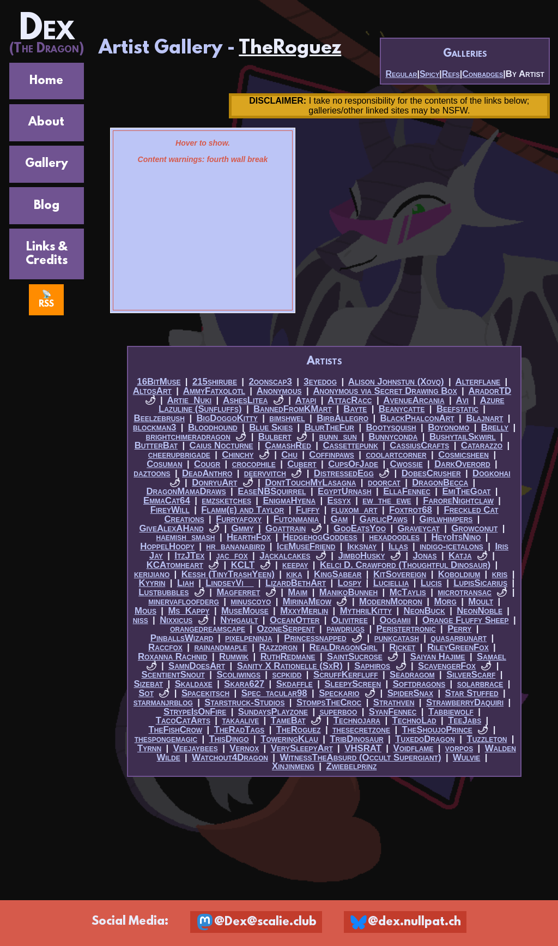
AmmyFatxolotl (214, 391)
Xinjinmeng (293, 766)
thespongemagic (166, 739)
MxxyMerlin (304, 611)
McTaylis (408, 592)
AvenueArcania (413, 400)
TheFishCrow (176, 730)
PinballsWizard (182, 638)
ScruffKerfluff (345, 674)
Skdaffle (294, 684)
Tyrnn (149, 748)
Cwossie (406, 464)
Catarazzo (481, 445)
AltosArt (152, 391)
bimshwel (287, 418)
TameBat (288, 720)
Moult (480, 601)
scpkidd (286, 674)
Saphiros (372, 666)
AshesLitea (245, 400)
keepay (295, 565)
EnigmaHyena (289, 500)
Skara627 (244, 684)
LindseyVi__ (229, 583)
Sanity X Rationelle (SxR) (290, 666)
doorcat (384, 482)
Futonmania (296, 519)
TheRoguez (290, 48)
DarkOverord (462, 464)
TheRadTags (239, 730)
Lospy (350, 583)
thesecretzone (361, 730)
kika (294, 574)
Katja (460, 555)
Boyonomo (448, 427)
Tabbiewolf (451, 711)
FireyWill (170, 510)
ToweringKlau (289, 739)
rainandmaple (220, 647)
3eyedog (320, 381)
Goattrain (285, 528)
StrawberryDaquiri (465, 702)
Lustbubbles (163, 592)
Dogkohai (491, 473)
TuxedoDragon (425, 739)
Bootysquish (391, 427)
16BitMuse (158, 381)
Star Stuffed (472, 693)
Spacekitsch (205, 693)
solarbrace (480, 684)
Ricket (402, 647)
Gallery (46, 164)
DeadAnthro (207, 473)
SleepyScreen (352, 684)
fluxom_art (354, 510)
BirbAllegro (342, 418)
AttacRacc (349, 400)
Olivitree (349, 620)
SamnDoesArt (196, 666)
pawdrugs (345, 629)
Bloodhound (213, 427)
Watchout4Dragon (230, 757)
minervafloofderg (183, 601)
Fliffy (308, 510)
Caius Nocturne (221, 445)
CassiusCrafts (419, 445)
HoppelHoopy (167, 546)
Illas (398, 546)
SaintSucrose (355, 656)
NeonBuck (424, 611)
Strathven (394, 702)
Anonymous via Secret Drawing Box (385, 391)
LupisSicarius (480, 583)
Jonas (424, 555)
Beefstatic (457, 409)
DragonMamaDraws (186, 491)
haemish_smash (185, 537)
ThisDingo (229, 739)
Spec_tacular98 (274, 693)
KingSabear (337, 574)
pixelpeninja (248, 638)
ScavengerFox (447, 666)
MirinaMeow (307, 601)
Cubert (301, 464)
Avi (462, 400)
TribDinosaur (356, 739)
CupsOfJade (353, 464)
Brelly (494, 427)
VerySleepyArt (302, 748)
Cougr (207, 464)
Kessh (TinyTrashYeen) (228, 574)
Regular (401, 74)
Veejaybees (195, 748)
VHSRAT (362, 748)
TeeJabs (464, 720)
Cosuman (164, 464)
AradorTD (490, 391)
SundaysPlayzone (273, 711)
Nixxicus (176, 620)
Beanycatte (402, 409)
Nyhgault (239, 620)
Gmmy (242, 528)
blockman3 (154, 427)
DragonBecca (440, 482)
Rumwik (233, 656)
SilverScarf (470, 674)
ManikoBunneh (348, 592)
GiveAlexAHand (171, 528)
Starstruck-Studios (244, 702)
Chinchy (237, 455)
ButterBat (156, 445)
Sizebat (148, 684)
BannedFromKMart (292, 409)
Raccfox (165, 647)
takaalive (240, 720)
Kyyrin (152, 583)
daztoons (152, 473)
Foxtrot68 (410, 510)
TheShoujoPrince (437, 730)
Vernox (244, 748)
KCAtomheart (175, 565)
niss (140, 620)
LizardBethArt (295, 583)
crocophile (254, 464)
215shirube (214, 381)
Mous (145, 611)
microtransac (465, 592)
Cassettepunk (350, 445)
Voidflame (413, 748)
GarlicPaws (384, 519)
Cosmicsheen (463, 455)
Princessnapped (315, 638)
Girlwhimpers (446, 519)
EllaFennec (406, 491)
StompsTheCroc (328, 702)
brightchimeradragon (188, 437)
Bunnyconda (392, 437)
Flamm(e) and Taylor (242, 510)
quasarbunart (458, 638)
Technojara (356, 720)
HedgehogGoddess (320, 537)
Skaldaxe (194, 684)
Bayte (355, 409)
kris (500, 574)
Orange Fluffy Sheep (465, 620)
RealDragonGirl (344, 647)
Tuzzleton (486, 739)
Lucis (431, 583)
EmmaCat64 (166, 500)
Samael (491, 656)
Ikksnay (362, 546)
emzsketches (226, 500)
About (46, 122)
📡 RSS (46, 299)
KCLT (243, 565)
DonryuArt (214, 482)
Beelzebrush (159, 418)
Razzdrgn (278, 647)
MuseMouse (245, 611)
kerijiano (151, 574)
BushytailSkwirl (462, 437)
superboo (338, 711)
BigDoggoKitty (226, 418)
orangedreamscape (207, 629)
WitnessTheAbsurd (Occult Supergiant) (360, 757)
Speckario (339, 693)
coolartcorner (396, 455)
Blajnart (484, 418)
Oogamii (394, 620)
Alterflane (478, 381)
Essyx (339, 500)
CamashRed (288, 445)
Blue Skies (271, 427)
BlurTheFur (329, 427)
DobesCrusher (431, 473)
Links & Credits (47, 254)
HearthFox (249, 537)
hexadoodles (394, 537)
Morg (445, 601)
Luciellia (391, 583)
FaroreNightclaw (458, 500)
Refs (451, 74)
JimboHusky (361, 555)
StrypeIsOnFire (194, 711)
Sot (146, 693)
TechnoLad (414, 720)
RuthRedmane (288, 656)
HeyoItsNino (456, 537)
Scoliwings (238, 674)
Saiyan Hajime (437, 656)
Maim (297, 592)
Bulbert (275, 437)
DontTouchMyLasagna (310, 482)
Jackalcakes (284, 555)
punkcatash (396, 638)
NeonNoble (479, 611)
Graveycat (419, 528)
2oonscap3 (270, 381)
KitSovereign (399, 574)
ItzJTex (189, 555)
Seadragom (412, 674)
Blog (46, 206)
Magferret (238, 592)
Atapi (306, 400)
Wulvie (466, 757)
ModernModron (390, 601)
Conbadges (482, 74)
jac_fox (232, 555)
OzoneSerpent (285, 629)
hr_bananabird (235, 546)
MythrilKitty (366, 611)
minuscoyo (251, 601)
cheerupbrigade (179, 455)
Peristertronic (406, 629)
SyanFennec (393, 711)
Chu (289, 455)
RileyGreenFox (458, 647)
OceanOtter (294, 620)
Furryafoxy (239, 519)
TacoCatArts (183, 720)
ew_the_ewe (386, 500)
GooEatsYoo (359, 528)
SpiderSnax (410, 693)
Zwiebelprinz (351, 766)
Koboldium (459, 574)
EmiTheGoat (466, 491)
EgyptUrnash (345, 491)
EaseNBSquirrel (272, 491)
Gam (339, 519)
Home (46, 81)
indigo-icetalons (451, 546)
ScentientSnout (173, 674)
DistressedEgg (344, 473)
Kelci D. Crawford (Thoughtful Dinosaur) (405, 565)
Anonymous (279, 391)
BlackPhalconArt (417, 418)
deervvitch (265, 473)
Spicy (429, 74)
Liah (185, 583)
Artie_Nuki (189, 400)
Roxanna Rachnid (173, 656)
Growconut (474, 528)
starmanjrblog (163, 702)
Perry (459, 629)
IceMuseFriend (306, 546)
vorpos (459, 748)
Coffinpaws (331, 455)
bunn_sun (337, 437)
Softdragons (419, 684)
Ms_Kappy (188, 611)
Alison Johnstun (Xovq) (396, 381)
